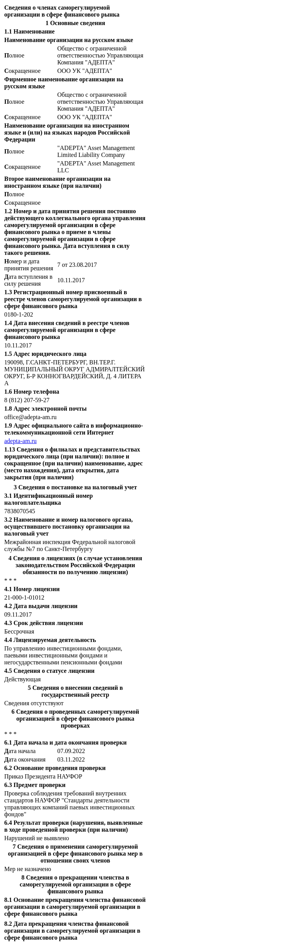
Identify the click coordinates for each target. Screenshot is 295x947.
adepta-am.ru (20, 441)
